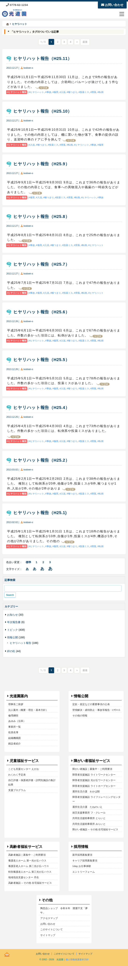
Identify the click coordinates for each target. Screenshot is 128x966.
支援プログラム (17, 790)
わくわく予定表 (17, 774)
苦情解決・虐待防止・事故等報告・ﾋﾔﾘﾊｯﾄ (96, 710)
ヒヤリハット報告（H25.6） (41, 312)
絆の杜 (11, 651)
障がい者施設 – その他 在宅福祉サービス (95, 829)
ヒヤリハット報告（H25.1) (40, 512)
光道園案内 (19, 696)
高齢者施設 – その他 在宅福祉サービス (30, 882)
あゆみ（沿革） (17, 721)
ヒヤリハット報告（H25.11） (42, 58)
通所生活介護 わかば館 (86, 791)
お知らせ (12, 614)
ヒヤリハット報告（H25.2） (41, 460)
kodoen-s (28, 68)
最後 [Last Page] (85, 41)
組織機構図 (14, 738)
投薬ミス (84, 92)
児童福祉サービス (24, 761)
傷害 (56, 92)
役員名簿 (13, 732)
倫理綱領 (13, 715)
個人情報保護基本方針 (77, 959)
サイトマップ (47, 935)
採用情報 (81, 847)
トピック (12, 629)
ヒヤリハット (37, 92)
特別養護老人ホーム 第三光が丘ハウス (29, 871)
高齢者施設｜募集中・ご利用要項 (27, 854)
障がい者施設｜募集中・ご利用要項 (92, 769)
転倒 (101, 92)
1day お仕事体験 (81, 866)
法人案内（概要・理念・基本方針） (28, 710)
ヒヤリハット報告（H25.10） (42, 111)
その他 (47, 900)
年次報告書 (14, 622)
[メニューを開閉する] (121, 14)
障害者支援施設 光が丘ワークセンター (94, 780)
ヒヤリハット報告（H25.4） (41, 407)
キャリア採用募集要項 (84, 860)
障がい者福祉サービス (92, 761)
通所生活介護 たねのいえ (87, 807)
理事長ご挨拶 (15, 704)
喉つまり (72, 92)
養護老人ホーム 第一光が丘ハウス (27, 860)
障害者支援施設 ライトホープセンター (94, 786)
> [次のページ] (77, 41)
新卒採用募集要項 (82, 854)
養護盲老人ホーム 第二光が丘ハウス (28, 866)
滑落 (94, 92)
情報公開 (12, 637)
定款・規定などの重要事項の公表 (91, 704)
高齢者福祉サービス (26, 847)
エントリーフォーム (83, 871)
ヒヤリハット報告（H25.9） (41, 163)
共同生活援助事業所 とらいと (89, 818)
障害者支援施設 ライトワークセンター (94, 774)
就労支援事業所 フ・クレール (89, 812)
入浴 (63, 92)
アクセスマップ (49, 918)
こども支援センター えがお (23, 769)
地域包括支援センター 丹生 (23, 877)
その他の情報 (79, 715)
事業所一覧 (14, 726)
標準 (28, 562)
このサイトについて (51, 929)
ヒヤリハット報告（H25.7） (41, 264)
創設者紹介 (14, 743)
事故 (49, 92)
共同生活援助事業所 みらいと (89, 823)
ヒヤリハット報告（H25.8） (41, 216)
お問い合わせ (112, 4)
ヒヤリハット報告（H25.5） (41, 359)
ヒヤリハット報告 (17, 92)
